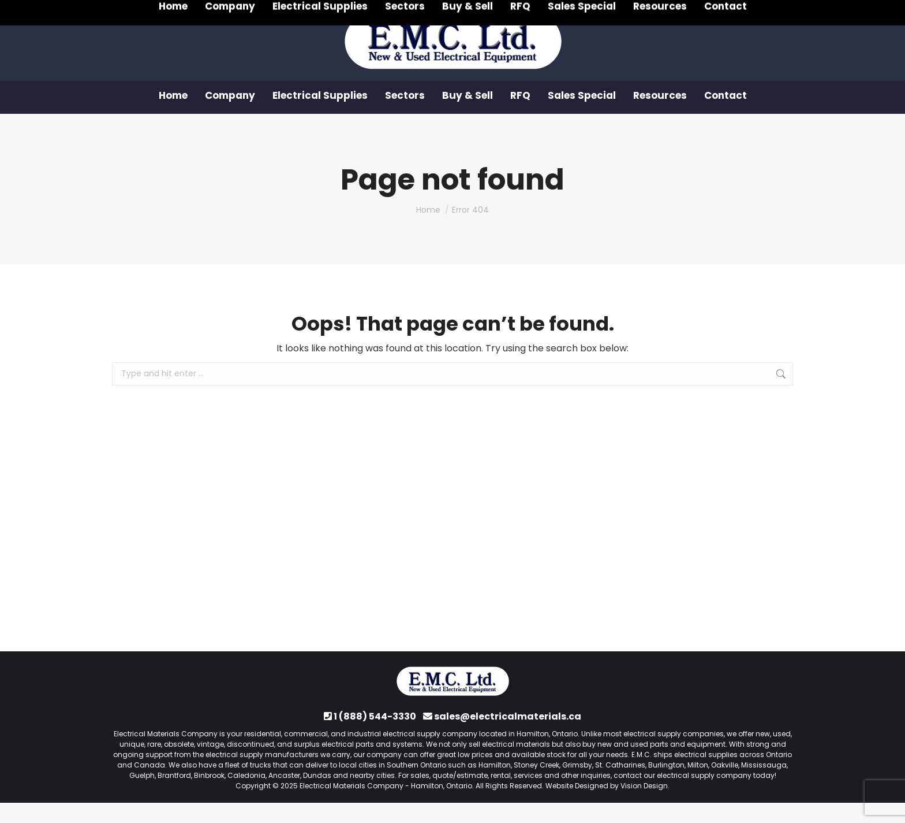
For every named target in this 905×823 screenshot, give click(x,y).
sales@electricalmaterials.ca (507, 736)
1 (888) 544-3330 (172, 10)
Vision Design (644, 806)
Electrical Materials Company (351, 806)
